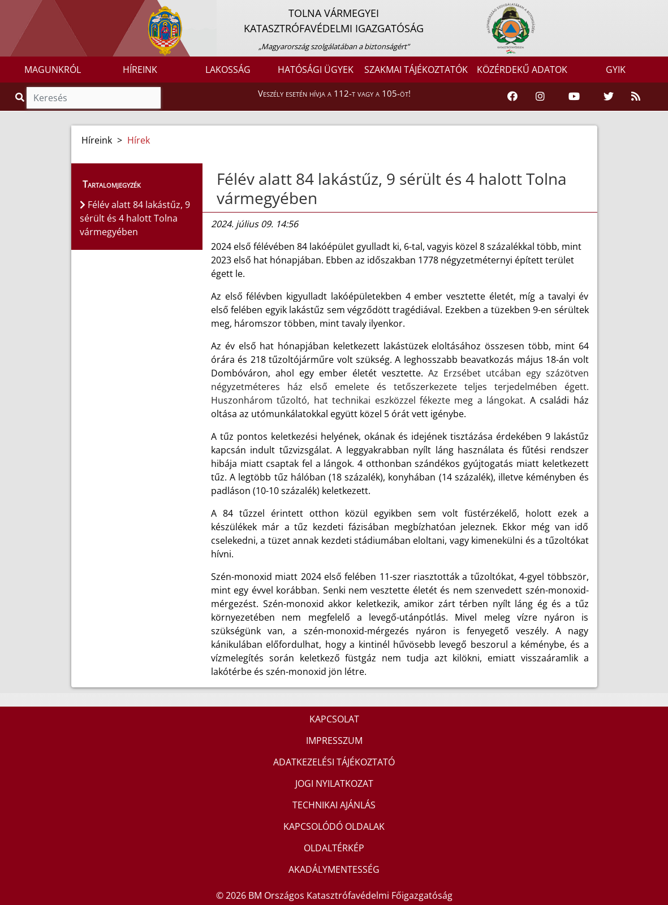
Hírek (138, 140)
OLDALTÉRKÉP (334, 848)
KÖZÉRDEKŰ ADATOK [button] (522, 69)
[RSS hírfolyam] (635, 96)
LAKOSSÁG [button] (228, 69)
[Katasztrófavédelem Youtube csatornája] (574, 96)
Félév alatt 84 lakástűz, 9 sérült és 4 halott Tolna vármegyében (392, 188)
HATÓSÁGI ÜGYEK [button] (316, 69)
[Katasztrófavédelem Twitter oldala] (608, 96)
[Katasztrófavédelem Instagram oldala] (540, 96)
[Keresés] (94, 98)
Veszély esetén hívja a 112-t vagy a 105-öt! (334, 93)
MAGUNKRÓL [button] (52, 69)
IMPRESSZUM (334, 740)
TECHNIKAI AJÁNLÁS (334, 805)
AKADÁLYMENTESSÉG (334, 869)
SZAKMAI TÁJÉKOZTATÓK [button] (416, 69)
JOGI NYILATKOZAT (334, 783)
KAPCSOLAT (334, 719)
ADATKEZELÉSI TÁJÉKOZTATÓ (334, 762)
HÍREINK (140, 69)
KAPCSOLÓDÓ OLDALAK (334, 826)
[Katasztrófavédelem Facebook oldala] (512, 96)
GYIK (616, 69)
